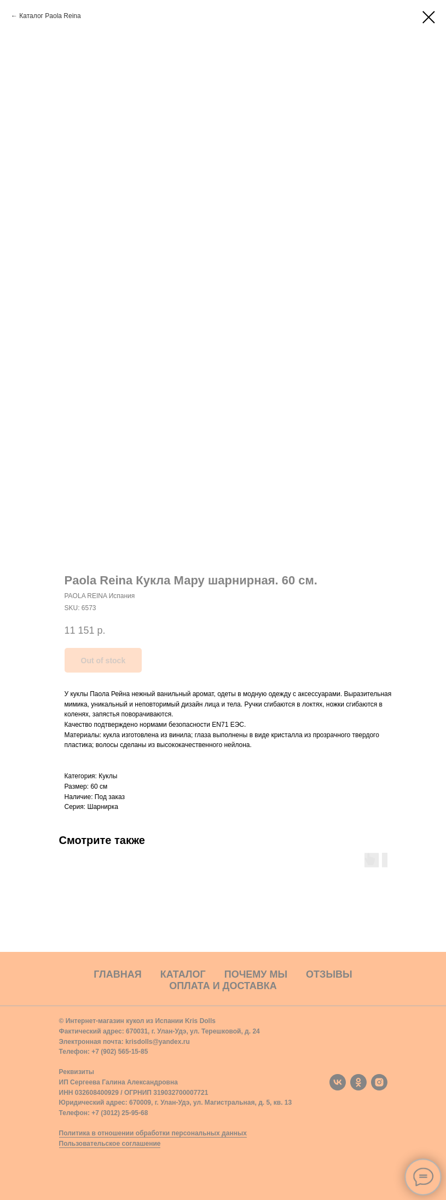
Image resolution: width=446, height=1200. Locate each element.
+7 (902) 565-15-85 (119, 1051)
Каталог (183, 974)
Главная (117, 974)
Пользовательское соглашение (110, 1143)
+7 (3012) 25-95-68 (119, 1113)
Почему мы (255, 974)
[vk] (337, 1082)
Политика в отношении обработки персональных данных (153, 1133)
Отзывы (329, 974)
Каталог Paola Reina (49, 16)
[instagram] (379, 1082)
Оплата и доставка (223, 985)
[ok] (358, 1082)
